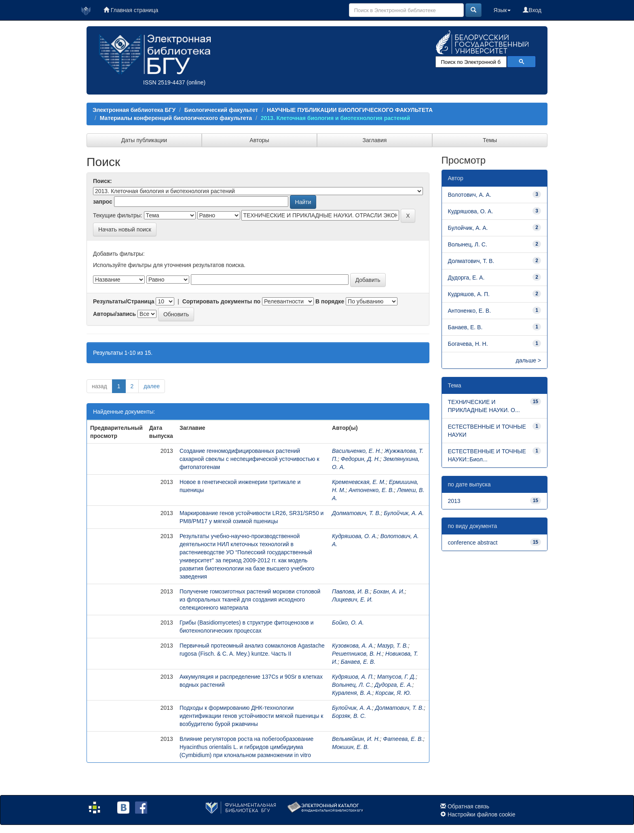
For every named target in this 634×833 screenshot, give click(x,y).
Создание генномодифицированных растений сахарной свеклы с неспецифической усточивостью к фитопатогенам (249, 459)
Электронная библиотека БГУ (134, 110)
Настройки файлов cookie (482, 814)
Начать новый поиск (124, 229)
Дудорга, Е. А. (393, 685)
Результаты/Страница (123, 301)
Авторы (259, 140)
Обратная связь (468, 806)
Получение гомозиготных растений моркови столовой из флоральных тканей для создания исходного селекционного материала (250, 599)
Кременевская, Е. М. (359, 482)
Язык (502, 10)
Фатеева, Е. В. (403, 739)
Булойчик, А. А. (404, 513)
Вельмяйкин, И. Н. (356, 739)
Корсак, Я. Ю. (393, 693)
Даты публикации (144, 140)
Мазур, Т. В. (392, 645)
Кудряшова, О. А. (354, 536)
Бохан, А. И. (389, 591)
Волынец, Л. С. (352, 685)
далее (152, 386)
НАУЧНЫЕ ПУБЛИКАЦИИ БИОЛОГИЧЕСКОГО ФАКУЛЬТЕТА (350, 110)
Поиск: (102, 181)
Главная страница (131, 10)
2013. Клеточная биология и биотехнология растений (335, 118)
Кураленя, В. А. (352, 693)
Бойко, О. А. (348, 622)
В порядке (329, 301)
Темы (490, 140)
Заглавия (375, 140)
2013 (454, 501)
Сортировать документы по (221, 301)
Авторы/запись (114, 314)
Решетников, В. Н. (357, 653)
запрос (102, 201)
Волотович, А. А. (469, 194)
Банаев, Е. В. (358, 661)
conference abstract (473, 542)
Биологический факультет (221, 110)
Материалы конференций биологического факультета (176, 118)
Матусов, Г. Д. (396, 676)
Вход (532, 10)
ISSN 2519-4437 (164, 82)
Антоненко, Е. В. (371, 490)
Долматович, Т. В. (356, 513)
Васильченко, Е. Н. (356, 451)
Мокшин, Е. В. (350, 747)
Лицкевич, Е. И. (352, 599)
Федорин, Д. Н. (360, 459)
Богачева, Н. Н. (468, 344)
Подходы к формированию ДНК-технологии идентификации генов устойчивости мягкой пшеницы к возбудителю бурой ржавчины (251, 716)
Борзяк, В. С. (349, 716)
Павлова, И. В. (351, 591)
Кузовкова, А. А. (353, 645)
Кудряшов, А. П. (353, 676)
